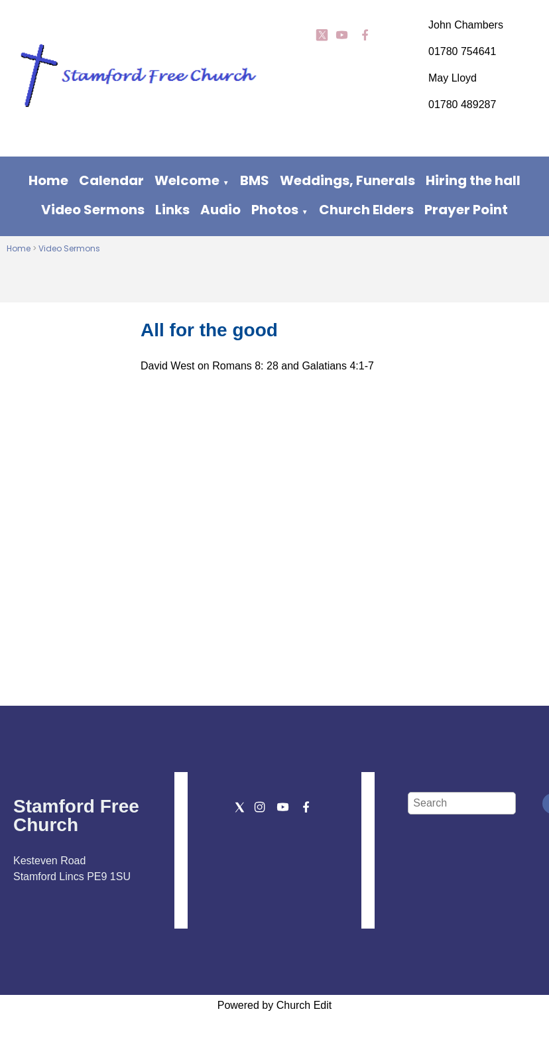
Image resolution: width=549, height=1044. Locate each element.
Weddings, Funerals (347, 180)
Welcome (186, 180)
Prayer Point (466, 209)
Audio (220, 209)
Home (48, 180)
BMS (254, 180)
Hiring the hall (473, 180)
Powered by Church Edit (274, 1005)
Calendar (111, 180)
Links (172, 209)
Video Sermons (93, 209)
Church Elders (366, 209)
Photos (274, 209)
